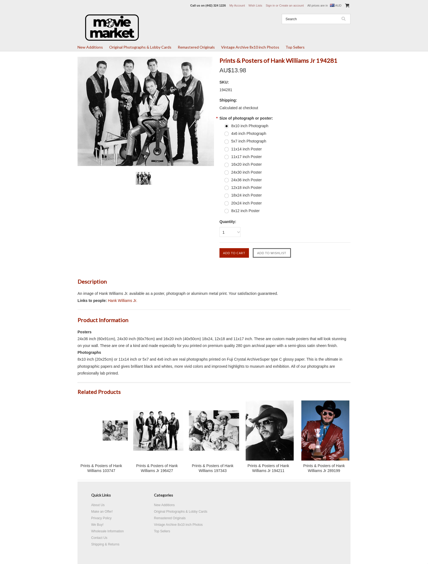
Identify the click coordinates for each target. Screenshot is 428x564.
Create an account (291, 5)
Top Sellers (295, 47)
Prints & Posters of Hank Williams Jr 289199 (324, 468)
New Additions (90, 47)
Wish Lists (255, 5)
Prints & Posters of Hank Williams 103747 (101, 468)
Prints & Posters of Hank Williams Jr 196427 (157, 468)
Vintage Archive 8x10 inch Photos (250, 47)
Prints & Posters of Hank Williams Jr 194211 (268, 468)
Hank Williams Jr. (122, 300)
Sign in (270, 5)
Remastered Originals (196, 47)
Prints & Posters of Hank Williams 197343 (213, 468)
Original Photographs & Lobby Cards (140, 47)
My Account (237, 5)
